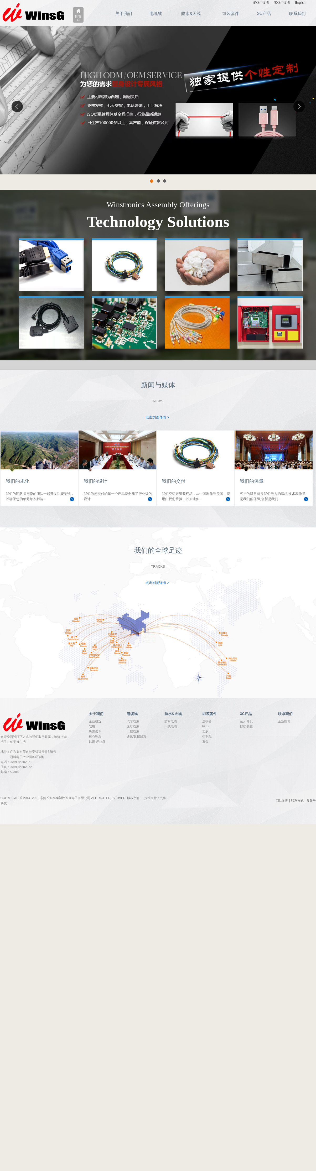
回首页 (78, 17)
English (300, 2)
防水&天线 (191, 13)
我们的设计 (95, 481)
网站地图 (282, 800)
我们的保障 (251, 481)
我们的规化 (17, 481)
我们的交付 (173, 481)
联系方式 (297, 800)
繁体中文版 (282, 2)
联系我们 (297, 13)
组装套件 (230, 13)
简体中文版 (261, 2)
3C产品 (264, 13)
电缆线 (155, 13)
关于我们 (123, 13)
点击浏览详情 (157, 417)
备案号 (311, 800)
